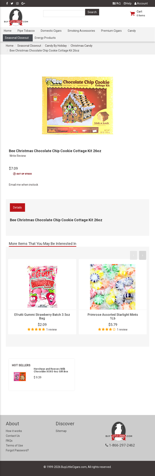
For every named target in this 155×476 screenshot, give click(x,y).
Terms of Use (14, 445)
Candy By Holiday (56, 45)
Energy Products (45, 37)
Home (8, 30)
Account (141, 3)
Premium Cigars (111, 30)
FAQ (117, 3)
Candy (132, 30)
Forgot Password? (17, 450)
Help (128, 3)
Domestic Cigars (51, 30)
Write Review (17, 155)
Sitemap (61, 431)
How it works (14, 431)
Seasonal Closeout (17, 37)
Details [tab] (17, 207)
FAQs (9, 440)
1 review (51, 329)
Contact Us (13, 435)
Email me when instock (23, 184)
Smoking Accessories (81, 30)
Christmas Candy (81, 45)
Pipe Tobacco (26, 30)
